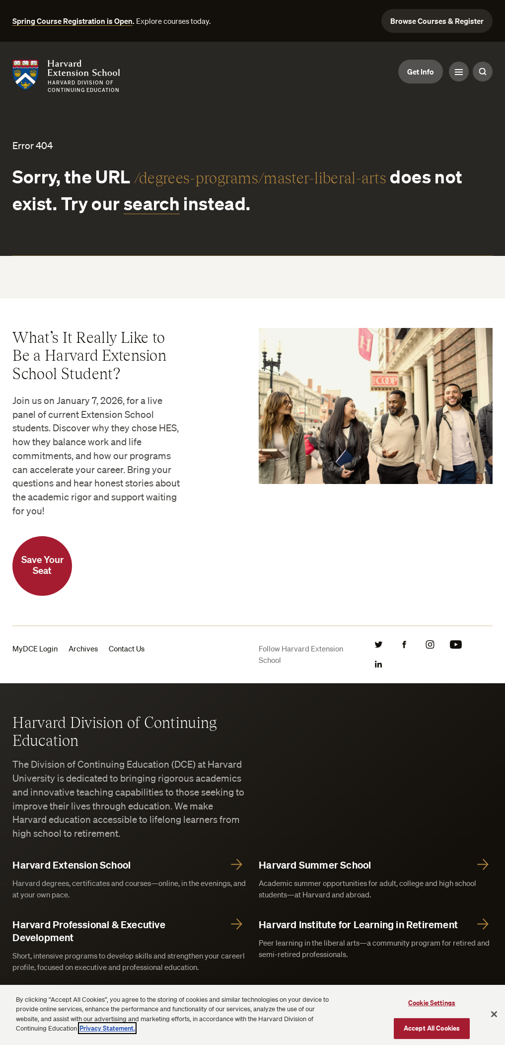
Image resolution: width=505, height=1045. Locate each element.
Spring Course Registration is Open (72, 21)
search (152, 203)
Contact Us (126, 648)
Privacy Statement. (107, 1028)
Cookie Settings (431, 1002)
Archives (83, 648)
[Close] (494, 1014)
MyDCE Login (35, 648)
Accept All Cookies (432, 1028)
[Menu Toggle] (459, 71)
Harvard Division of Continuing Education (114, 731)
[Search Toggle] (483, 71)
